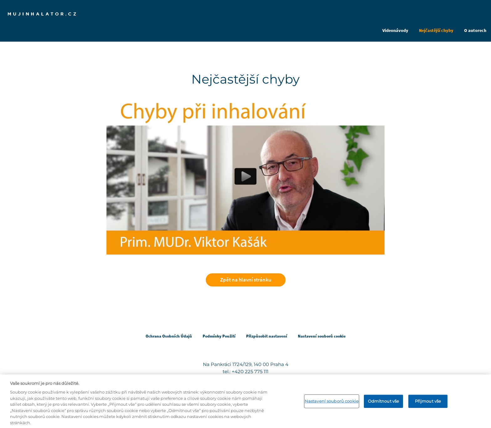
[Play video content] (245, 176)
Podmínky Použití (219, 336)
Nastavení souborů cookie (332, 402)
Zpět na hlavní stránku (245, 279)
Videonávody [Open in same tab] (395, 30)
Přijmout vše (428, 402)
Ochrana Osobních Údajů (169, 336)
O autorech (475, 30)
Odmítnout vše (383, 402)
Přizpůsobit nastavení (266, 336)
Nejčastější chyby (436, 30)
